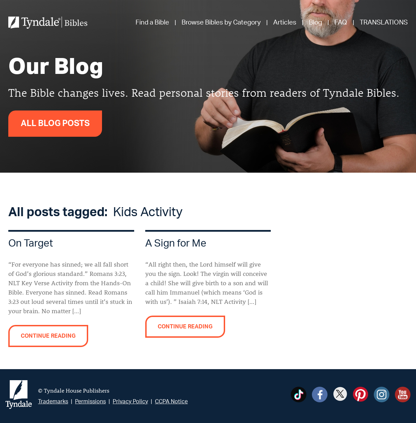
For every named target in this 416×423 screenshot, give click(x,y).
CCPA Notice (171, 401)
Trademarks (53, 401)
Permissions (90, 401)
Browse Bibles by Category (221, 22)
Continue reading (48, 336)
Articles (284, 22)
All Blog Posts (55, 123)
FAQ (340, 22)
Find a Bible (152, 22)
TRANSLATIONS (384, 22)
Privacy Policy (130, 401)
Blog (315, 22)
